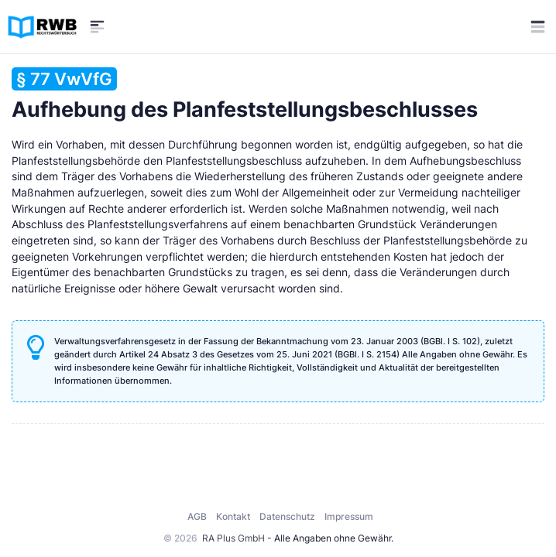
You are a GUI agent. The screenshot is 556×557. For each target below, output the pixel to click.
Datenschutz (287, 516)
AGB (197, 516)
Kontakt (233, 516)
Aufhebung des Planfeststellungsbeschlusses (245, 94)
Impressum (348, 516)
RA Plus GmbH (233, 538)
